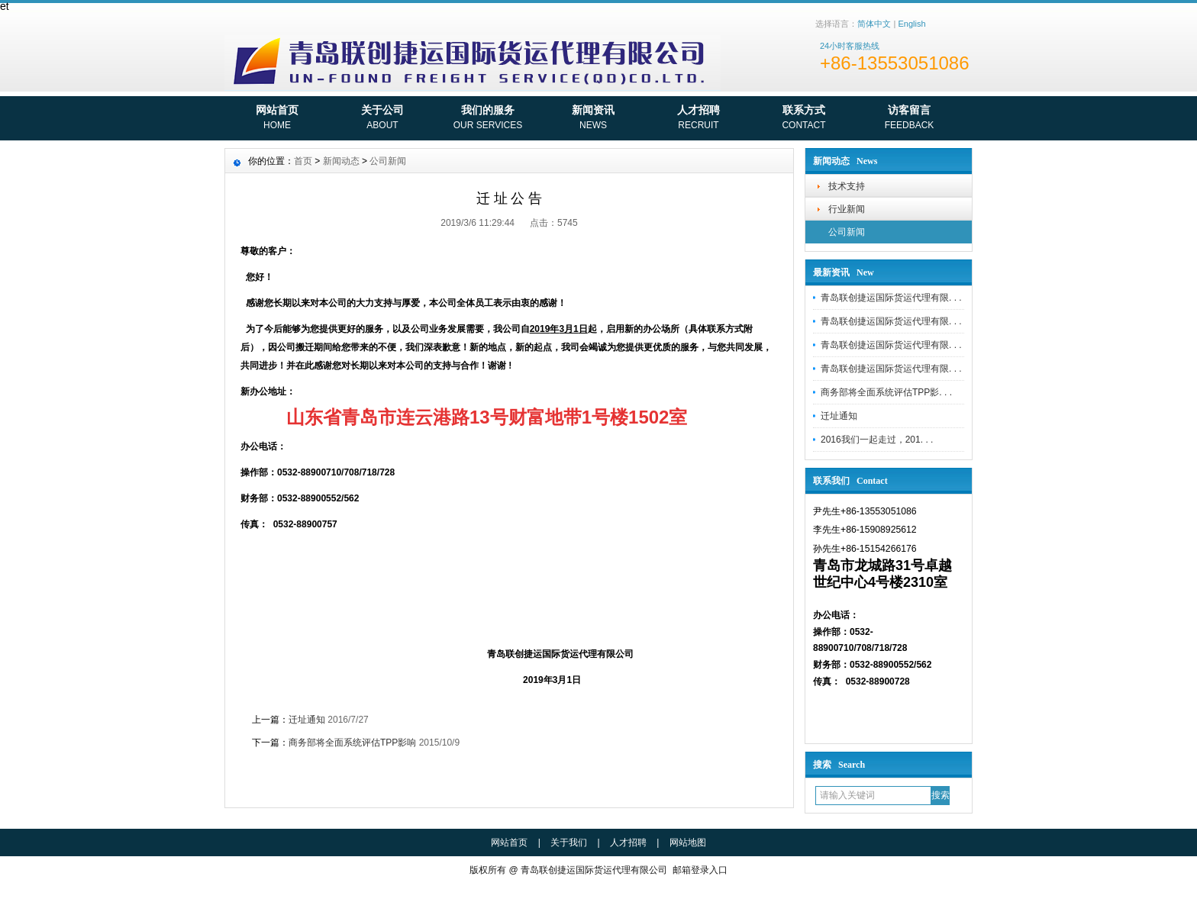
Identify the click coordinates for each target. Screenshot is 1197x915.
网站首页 (277, 119)
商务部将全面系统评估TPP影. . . (886, 392)
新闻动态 (341, 161)
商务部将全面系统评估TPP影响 (352, 742)
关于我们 (568, 842)
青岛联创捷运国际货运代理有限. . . (891, 297)
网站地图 (687, 842)
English (911, 23)
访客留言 (909, 119)
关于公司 (382, 119)
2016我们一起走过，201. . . (877, 439)
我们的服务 (488, 119)
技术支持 (846, 186)
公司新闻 (846, 232)
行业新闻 (846, 209)
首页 (303, 161)
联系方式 (804, 119)
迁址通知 (839, 416)
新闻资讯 (593, 119)
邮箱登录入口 (700, 870)
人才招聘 (698, 119)
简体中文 (874, 23)
